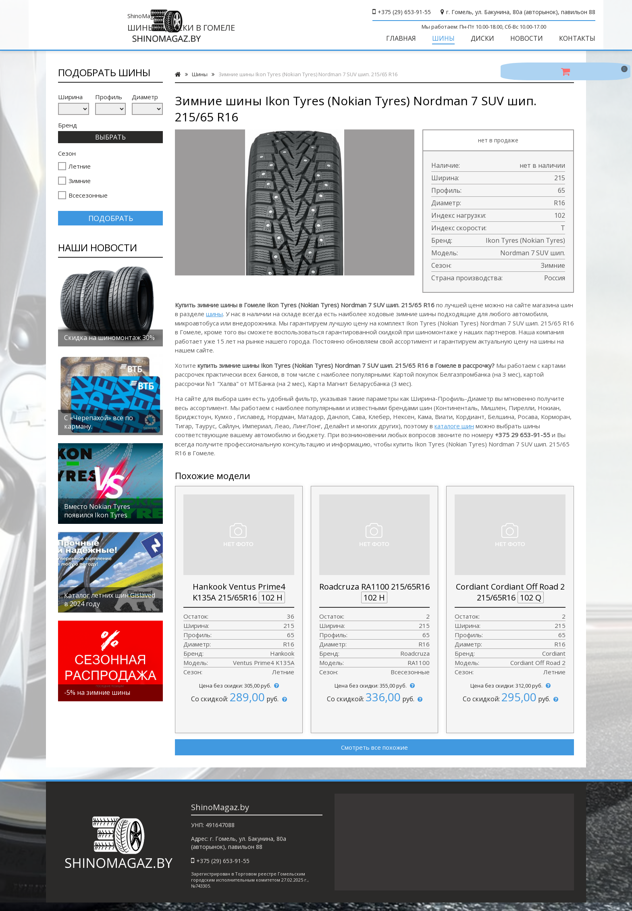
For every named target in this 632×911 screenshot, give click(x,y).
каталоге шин (454, 432)
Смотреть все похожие (374, 754)
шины (214, 320)
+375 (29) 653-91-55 (387, 12)
